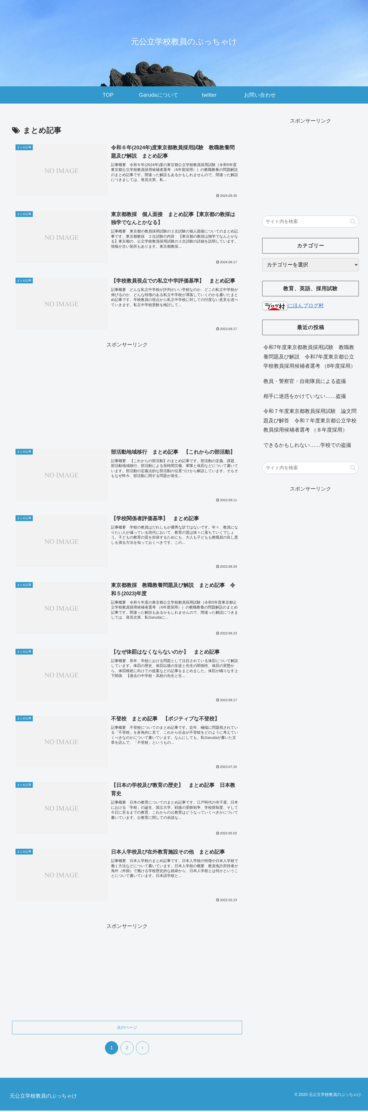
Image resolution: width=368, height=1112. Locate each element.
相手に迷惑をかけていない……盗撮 (304, 396)
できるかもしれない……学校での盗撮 (307, 445)
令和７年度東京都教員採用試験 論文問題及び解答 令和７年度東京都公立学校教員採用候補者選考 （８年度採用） (309, 420)
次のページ (127, 1028)
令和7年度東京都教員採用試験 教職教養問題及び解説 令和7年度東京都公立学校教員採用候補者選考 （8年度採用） (309, 356)
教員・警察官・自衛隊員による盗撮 (304, 381)
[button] (353, 221)
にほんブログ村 (293, 305)
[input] (310, 221)
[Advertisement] (127, 390)
